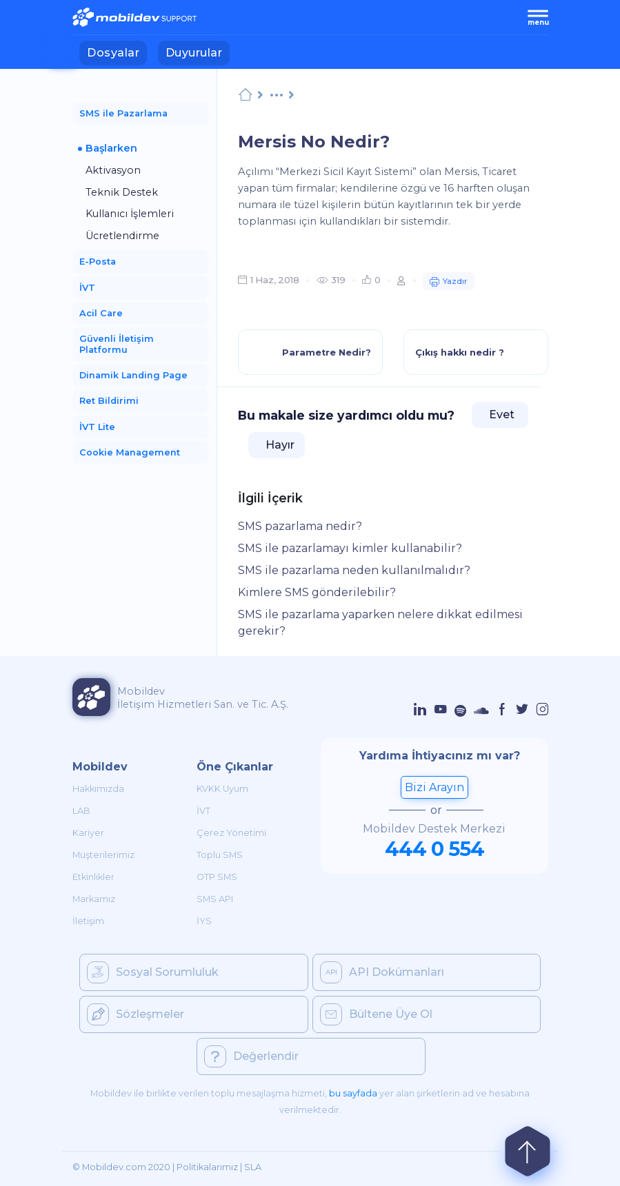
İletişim (88, 921)
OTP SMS (217, 877)
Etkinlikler (93, 877)
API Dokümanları (382, 972)
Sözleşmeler (135, 1014)
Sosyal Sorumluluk (153, 972)
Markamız (93, 899)
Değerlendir (251, 1056)
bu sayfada (353, 1093)
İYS (204, 921)
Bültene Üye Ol (376, 1014)
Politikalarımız (207, 1167)
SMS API (215, 899)
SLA (252, 1167)
